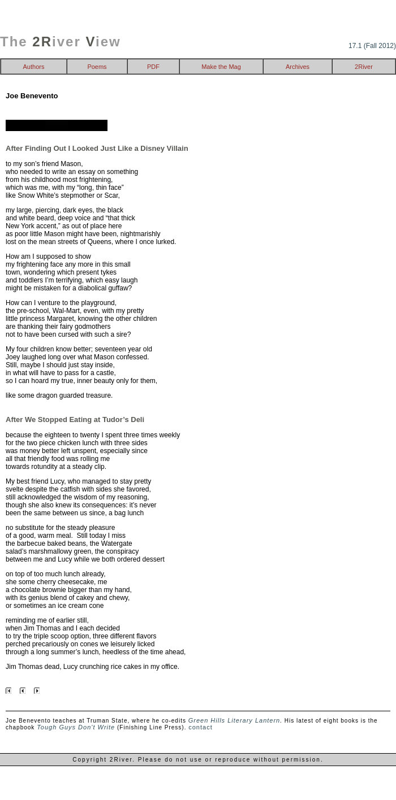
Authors (34, 66)
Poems (96, 66)
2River (364, 66)
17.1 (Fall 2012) (372, 46)
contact (200, 727)
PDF (153, 66)
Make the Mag (221, 66)
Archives (297, 66)
